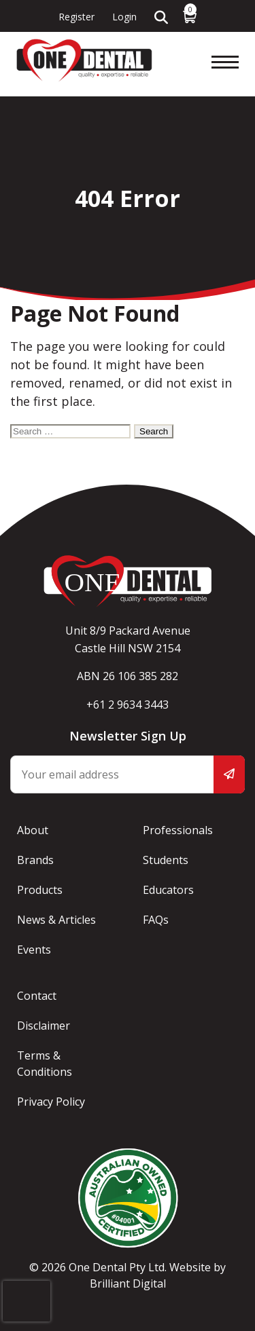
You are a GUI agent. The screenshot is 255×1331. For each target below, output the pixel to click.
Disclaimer (43, 1025)
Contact (36, 995)
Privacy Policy (51, 1101)
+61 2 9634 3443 (127, 704)
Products (40, 889)
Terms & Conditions (44, 1063)
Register (76, 16)
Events (34, 949)
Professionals (178, 830)
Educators (168, 889)
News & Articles (56, 919)
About (32, 830)
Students (165, 859)
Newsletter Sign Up (127, 736)
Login (124, 16)
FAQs (156, 919)
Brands (35, 859)
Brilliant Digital (128, 1283)
